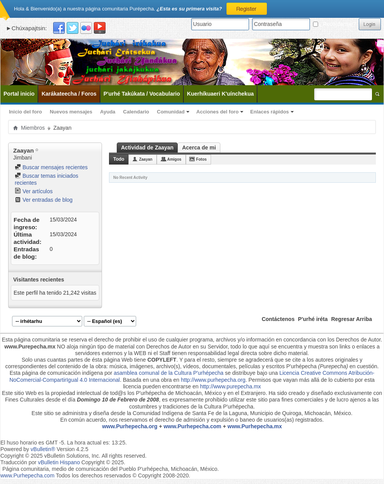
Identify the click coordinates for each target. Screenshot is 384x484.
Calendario (136, 112)
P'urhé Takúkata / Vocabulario (142, 94)
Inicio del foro (25, 112)
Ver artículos (34, 191)
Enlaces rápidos (269, 112)
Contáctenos (278, 319)
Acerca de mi (199, 147)
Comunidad (171, 112)
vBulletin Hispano (59, 462)
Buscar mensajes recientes (51, 167)
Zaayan (145, 159)
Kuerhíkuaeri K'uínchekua (220, 94)
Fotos (201, 159)
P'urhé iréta (312, 319)
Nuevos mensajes (71, 112)
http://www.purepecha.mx (230, 386)
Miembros (33, 128)
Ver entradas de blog (44, 200)
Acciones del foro (217, 112)
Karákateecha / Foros (69, 94)
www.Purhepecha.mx (255, 426)
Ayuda (107, 112)
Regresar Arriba (351, 319)
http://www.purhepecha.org (213, 380)
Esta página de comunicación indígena (56, 373)
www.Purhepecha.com (192, 426)
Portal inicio (19, 94)
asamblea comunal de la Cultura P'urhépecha (168, 373)
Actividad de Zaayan (147, 147)
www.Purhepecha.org (129, 426)
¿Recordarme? (334, 24)
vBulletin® (43, 449)
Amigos (174, 159)
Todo (118, 159)
